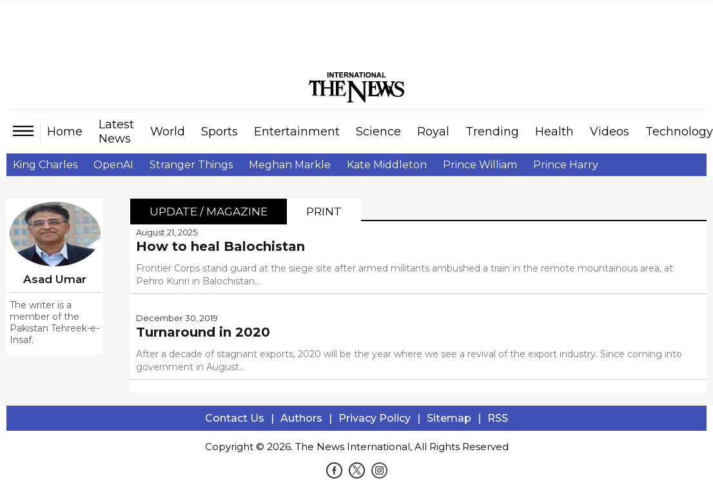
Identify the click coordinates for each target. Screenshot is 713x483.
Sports (219, 131)
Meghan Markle (290, 165)
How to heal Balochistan (220, 246)
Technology (679, 131)
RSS (497, 418)
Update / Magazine (209, 211)
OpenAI (113, 165)
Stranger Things (191, 165)
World (167, 131)
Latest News (116, 131)
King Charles (45, 165)
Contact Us (234, 418)
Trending (492, 131)
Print (324, 211)
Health (554, 131)
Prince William (480, 165)
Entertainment (297, 131)
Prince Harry (565, 165)
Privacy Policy (374, 418)
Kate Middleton (387, 165)
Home (65, 131)
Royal (433, 131)
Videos (609, 131)
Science (378, 131)
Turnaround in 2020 (203, 332)
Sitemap (449, 418)
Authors (301, 418)
